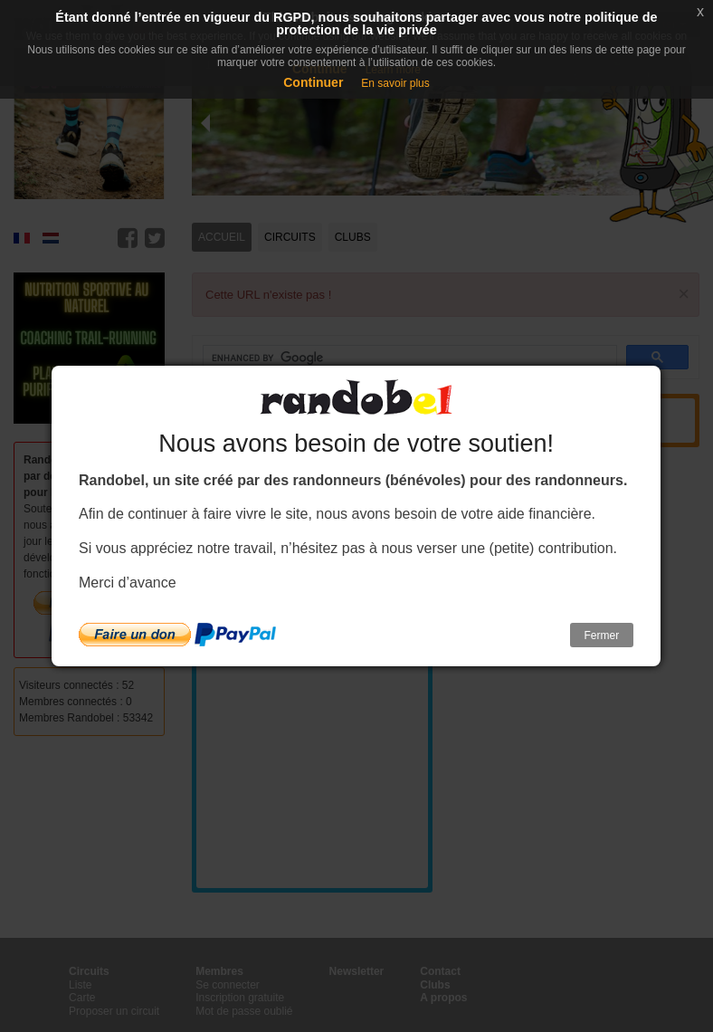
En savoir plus (395, 83)
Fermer (602, 635)
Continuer (313, 82)
